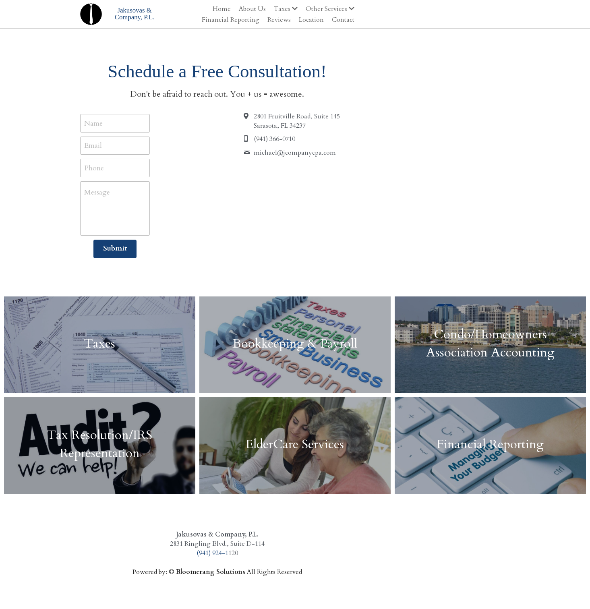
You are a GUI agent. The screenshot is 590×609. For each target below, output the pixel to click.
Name (94, 123)
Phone (95, 168)
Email (94, 146)
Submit (154, 248)
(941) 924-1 (290, 553)
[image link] (92, 13)
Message (98, 192)
